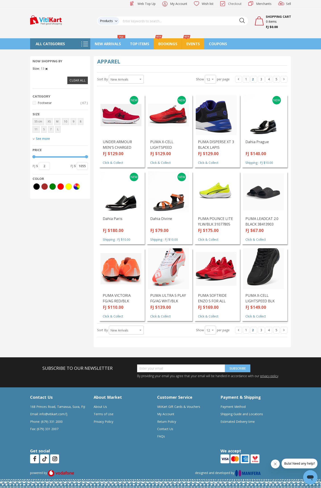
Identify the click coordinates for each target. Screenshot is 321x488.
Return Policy (166, 421)
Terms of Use (103, 414)
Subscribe (237, 368)
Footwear (63, 102)
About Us (100, 407)
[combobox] (183, 20)
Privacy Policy (103, 421)
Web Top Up (147, 4)
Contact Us (165, 429)
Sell (288, 4)
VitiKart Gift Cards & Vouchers (178, 407)
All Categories (50, 43)
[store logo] (46, 20)
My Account (178, 4)
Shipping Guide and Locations (241, 414)
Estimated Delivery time (237, 421)
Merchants (264, 4)
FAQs (161, 436)
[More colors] (77, 187)
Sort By (102, 79)
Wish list (208, 4)
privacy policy (269, 376)
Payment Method (233, 407)
